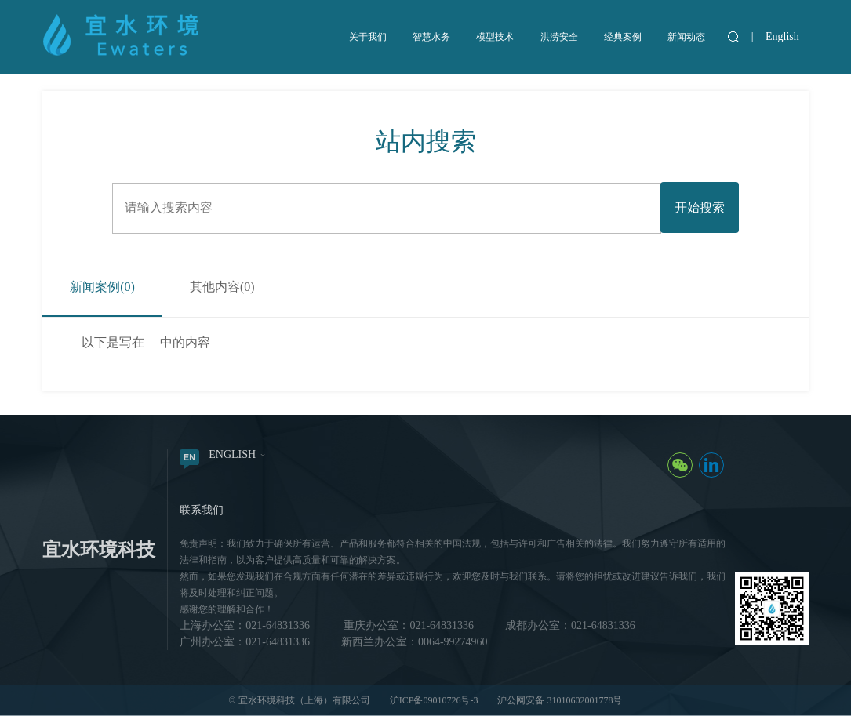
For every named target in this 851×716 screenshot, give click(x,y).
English (782, 36)
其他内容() (222, 286)
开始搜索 (700, 207)
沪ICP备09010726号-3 (434, 700)
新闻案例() (102, 286)
